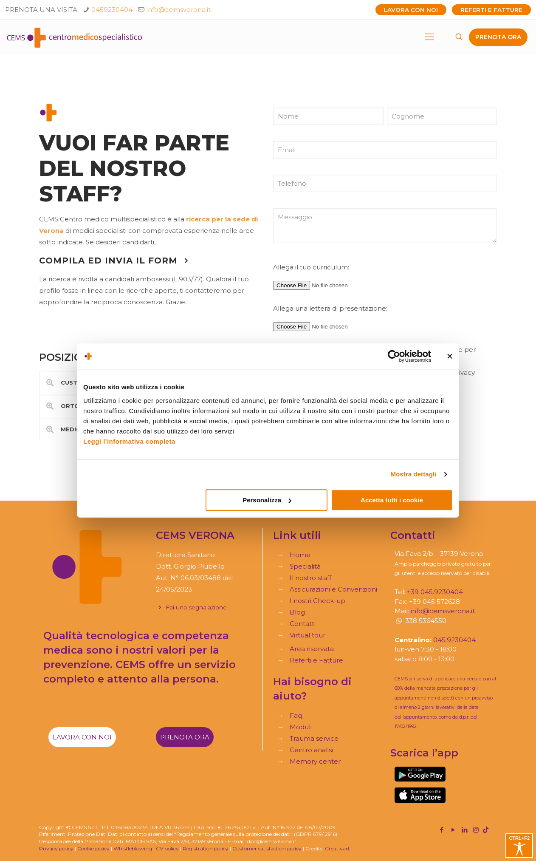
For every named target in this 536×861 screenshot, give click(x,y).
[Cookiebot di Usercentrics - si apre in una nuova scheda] (394, 356)
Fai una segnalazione (191, 607)
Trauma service (314, 738)
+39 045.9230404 (435, 592)
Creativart (337, 848)
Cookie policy (93, 848)
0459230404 (112, 10)
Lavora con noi (411, 9)
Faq (296, 715)
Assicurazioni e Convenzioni (333, 589)
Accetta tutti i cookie (392, 500)
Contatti (303, 624)
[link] (420, 774)
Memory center (315, 761)
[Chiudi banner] (450, 356)
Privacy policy (56, 848)
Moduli (301, 727)
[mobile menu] (429, 37)
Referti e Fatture (491, 9)
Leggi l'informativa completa (129, 441)
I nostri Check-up (317, 601)
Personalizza (267, 500)
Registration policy (206, 848)
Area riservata (312, 649)
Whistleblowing (132, 848)
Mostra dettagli (413, 474)
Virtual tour (307, 635)
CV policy (167, 848)
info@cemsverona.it (179, 10)
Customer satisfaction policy (267, 848)
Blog (297, 612)
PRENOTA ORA (498, 37)
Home (300, 555)
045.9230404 (454, 640)
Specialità (305, 566)
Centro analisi (311, 750)
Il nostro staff (310, 578)
